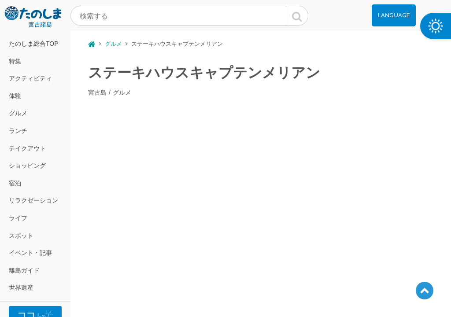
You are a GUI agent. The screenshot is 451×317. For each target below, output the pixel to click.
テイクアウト (27, 148)
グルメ (18, 113)
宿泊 (15, 183)
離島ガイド (24, 270)
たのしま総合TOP (34, 43)
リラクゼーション (33, 200)
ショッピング (27, 165)
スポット (21, 235)
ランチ (18, 130)
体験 (15, 96)
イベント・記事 (30, 252)
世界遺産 (21, 287)
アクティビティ (30, 78)
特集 (15, 61)
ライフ (18, 217)
